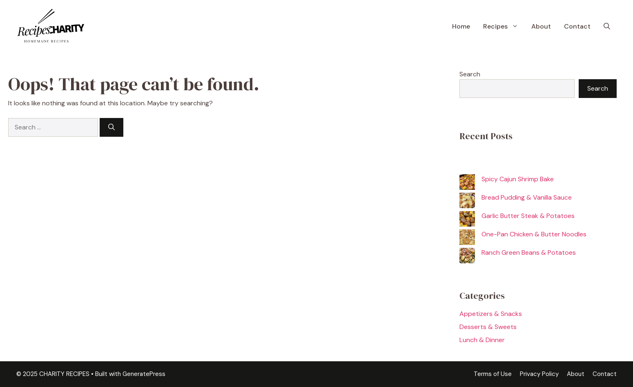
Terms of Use (493, 374)
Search (469, 74)
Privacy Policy (539, 374)
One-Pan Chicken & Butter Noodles (533, 234)
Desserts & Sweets (488, 326)
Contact (577, 26)
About (541, 26)
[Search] (111, 127)
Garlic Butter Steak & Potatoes (528, 215)
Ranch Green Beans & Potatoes (528, 252)
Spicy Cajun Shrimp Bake (517, 179)
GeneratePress (144, 374)
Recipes (504, 26)
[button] (607, 26)
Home (461, 26)
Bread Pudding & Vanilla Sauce (526, 197)
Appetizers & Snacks (490, 313)
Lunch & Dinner (482, 340)
